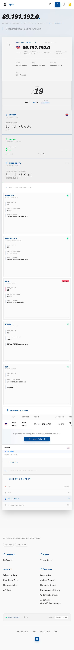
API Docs (7, 590)
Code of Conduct (47, 580)
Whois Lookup (10, 575)
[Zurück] (10, 45)
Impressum (45, 631)
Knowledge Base (10, 580)
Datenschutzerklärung (50, 590)
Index (5, 23)
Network (29, 23)
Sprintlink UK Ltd (61, 52)
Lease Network (37, 439)
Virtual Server (46, 560)
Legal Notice (45, 575)
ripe (19, 52)
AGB (34, 631)
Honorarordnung (48, 585)
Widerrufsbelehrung (49, 595)
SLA (55, 631)
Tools (16, 23)
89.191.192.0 (46, 52)
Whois (41, 23)
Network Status (10, 585)
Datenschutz (22, 631)
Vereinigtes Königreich (30, 52)
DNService (8, 560)
